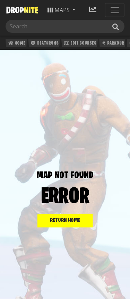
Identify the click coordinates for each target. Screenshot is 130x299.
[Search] (65, 26)
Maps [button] (59, 10)
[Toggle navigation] (114, 10)
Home (16, 44)
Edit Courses (79, 44)
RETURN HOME (65, 220)
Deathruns (43, 44)
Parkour (112, 44)
